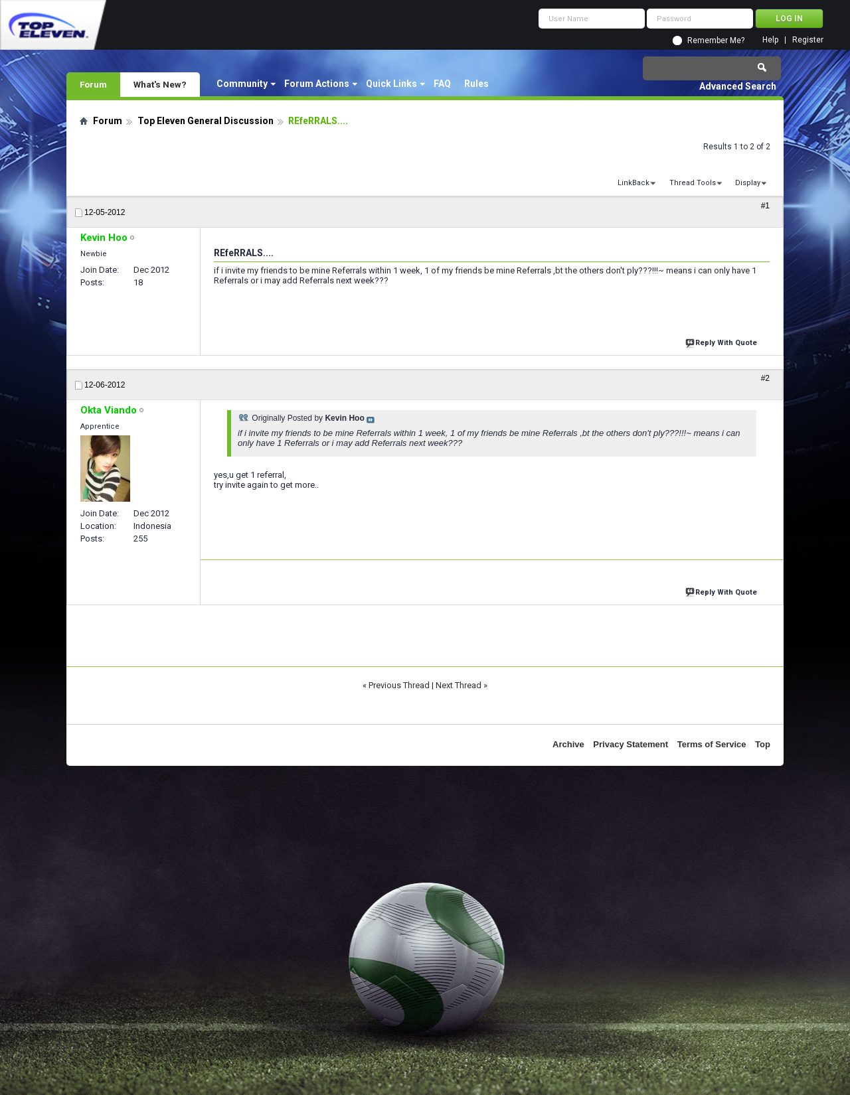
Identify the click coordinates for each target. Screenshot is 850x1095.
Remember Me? (715, 40)
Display (747, 183)
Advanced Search (737, 86)
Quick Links (391, 83)
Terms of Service (711, 744)
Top (762, 744)
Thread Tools (692, 183)
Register (807, 40)
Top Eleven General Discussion (205, 120)
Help (770, 40)
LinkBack (633, 183)
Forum (93, 84)
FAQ (442, 83)
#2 (765, 378)
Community (242, 83)
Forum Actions (316, 83)
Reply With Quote (722, 341)
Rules (476, 83)
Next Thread (458, 685)
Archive (568, 744)
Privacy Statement (630, 744)
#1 (765, 205)
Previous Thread (399, 685)
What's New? (160, 84)
